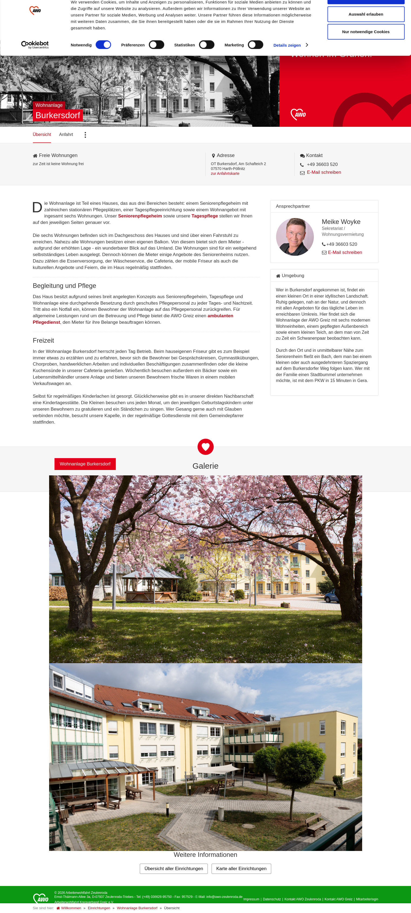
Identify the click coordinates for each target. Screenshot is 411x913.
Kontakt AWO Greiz (339, 899)
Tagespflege (205, 216)
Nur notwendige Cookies (366, 49)
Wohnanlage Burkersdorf (137, 908)
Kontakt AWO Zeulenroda (302, 899)
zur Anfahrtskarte (225, 173)
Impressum (251, 899)
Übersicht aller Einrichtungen (173, 868)
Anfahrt (66, 134)
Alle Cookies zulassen (366, 14)
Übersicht (42, 134)
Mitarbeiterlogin (367, 899)
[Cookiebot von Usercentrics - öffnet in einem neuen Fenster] (35, 63)
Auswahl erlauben (366, 32)
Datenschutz (272, 899)
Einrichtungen (99, 908)
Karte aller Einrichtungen (241, 868)
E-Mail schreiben (324, 172)
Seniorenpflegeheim (140, 216)
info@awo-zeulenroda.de (224, 897)
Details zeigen (287, 63)
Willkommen (68, 908)
